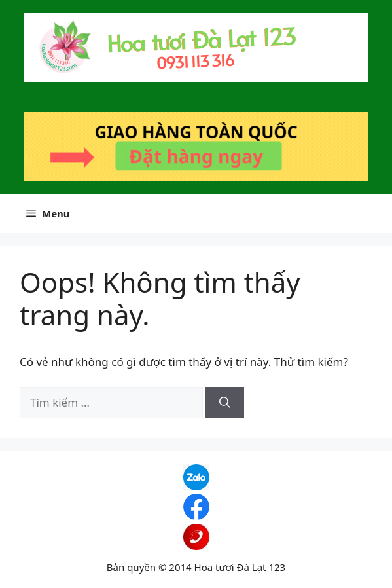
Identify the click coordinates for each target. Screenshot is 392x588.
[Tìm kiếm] (224, 402)
